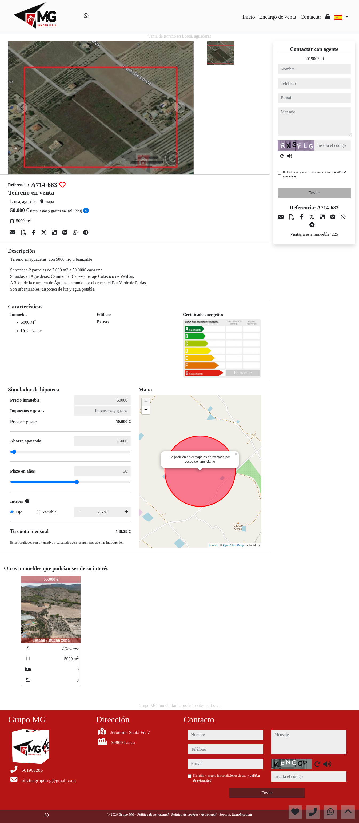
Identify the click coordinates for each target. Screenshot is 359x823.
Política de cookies (185, 814)
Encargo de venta (277, 17)
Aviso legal (209, 814)
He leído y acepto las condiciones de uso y (315, 174)
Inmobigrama (242, 814)
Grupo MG (127, 814)
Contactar (310, 17)
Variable (49, 512)
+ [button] (146, 402)
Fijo (18, 512)
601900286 (314, 58)
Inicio (248, 17)
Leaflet (213, 545)
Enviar (314, 193)
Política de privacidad (153, 814)
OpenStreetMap (233, 545)
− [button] (146, 410)
